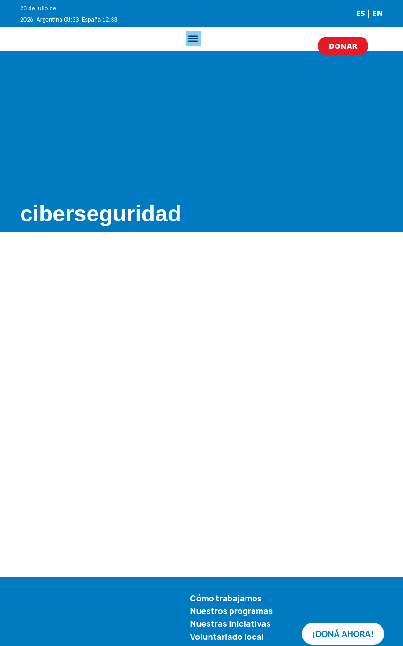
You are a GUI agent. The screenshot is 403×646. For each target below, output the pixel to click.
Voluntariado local (227, 636)
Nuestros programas (231, 610)
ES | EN (369, 13)
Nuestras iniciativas (230, 623)
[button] (193, 38)
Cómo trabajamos (226, 598)
